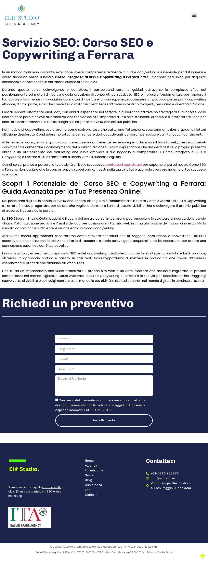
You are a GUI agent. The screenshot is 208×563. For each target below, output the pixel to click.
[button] (194, 15)
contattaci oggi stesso (124, 164)
